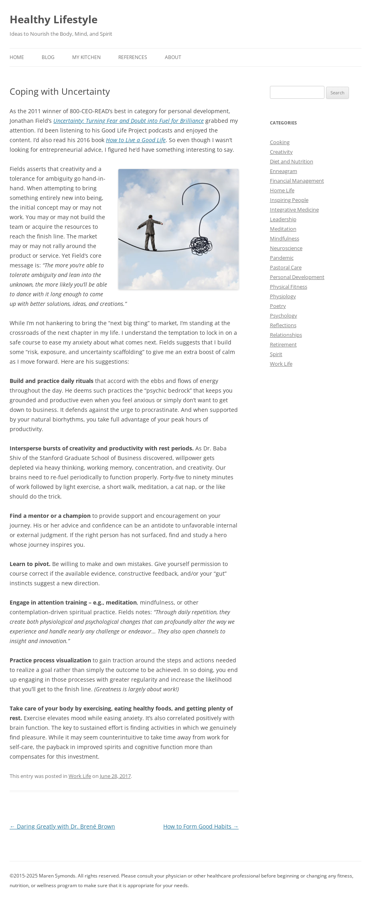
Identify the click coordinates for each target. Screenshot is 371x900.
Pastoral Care (286, 267)
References (132, 57)
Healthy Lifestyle (53, 19)
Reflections (283, 325)
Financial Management (297, 180)
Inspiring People (289, 200)
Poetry (278, 306)
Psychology (283, 315)
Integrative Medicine (294, 209)
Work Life (80, 776)
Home (17, 57)
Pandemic (282, 257)
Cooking (280, 142)
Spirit (276, 354)
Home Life (282, 190)
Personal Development (297, 277)
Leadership (283, 219)
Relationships (286, 334)
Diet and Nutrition (291, 161)
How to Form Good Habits (201, 826)
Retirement (283, 344)
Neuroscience (286, 248)
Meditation (283, 228)
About (173, 57)
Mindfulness (284, 238)
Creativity (281, 151)
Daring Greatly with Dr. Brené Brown (62, 826)
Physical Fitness (288, 286)
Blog (48, 57)
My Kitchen (86, 57)
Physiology (283, 296)
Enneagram (283, 171)
